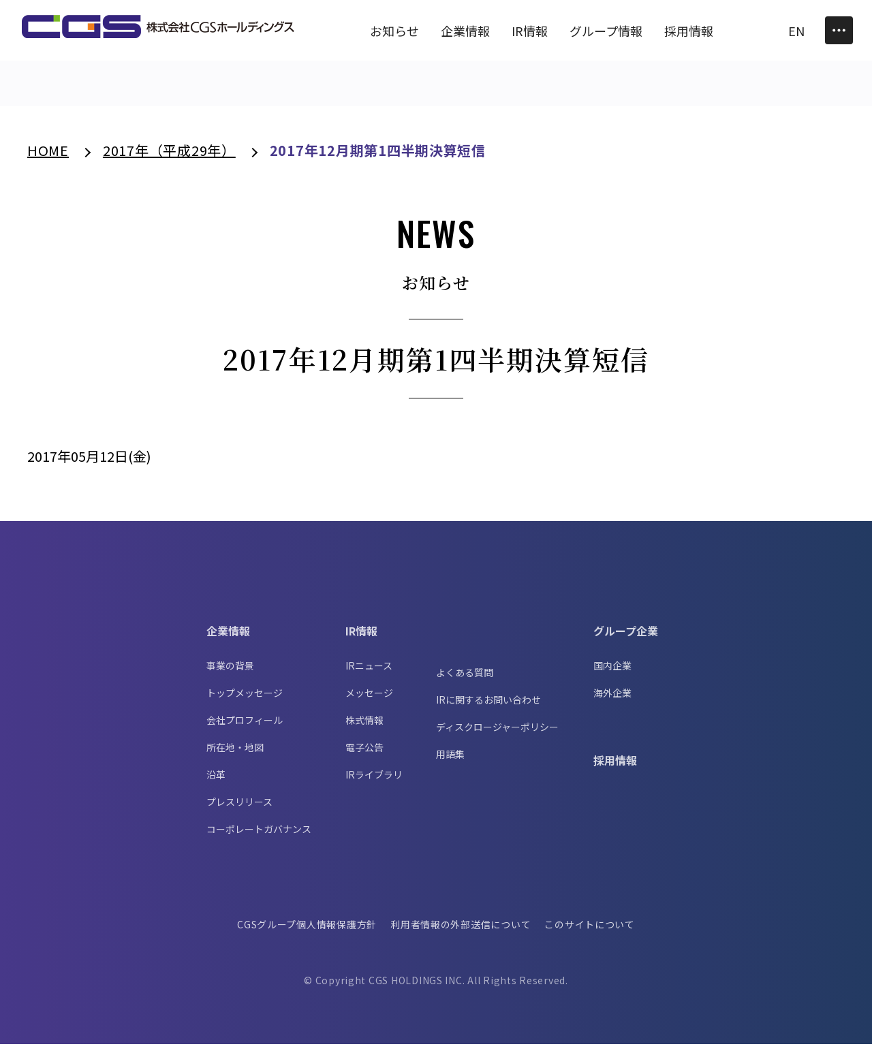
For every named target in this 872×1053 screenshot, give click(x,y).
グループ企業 (625, 639)
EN (796, 31)
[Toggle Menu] (839, 30)
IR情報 (361, 639)
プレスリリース (239, 810)
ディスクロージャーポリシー (497, 735)
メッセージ (369, 701)
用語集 (450, 763)
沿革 (215, 783)
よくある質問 (464, 681)
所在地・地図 (235, 756)
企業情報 (228, 639)
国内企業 (612, 674)
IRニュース (368, 674)
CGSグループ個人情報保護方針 (306, 933)
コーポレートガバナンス (258, 838)
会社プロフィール (244, 729)
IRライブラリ (374, 783)
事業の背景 (230, 674)
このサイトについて (591, 933)
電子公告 (364, 756)
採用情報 (615, 769)
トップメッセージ (244, 701)
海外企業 (612, 701)
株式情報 (364, 729)
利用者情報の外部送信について (461, 933)
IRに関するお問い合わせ (488, 708)
